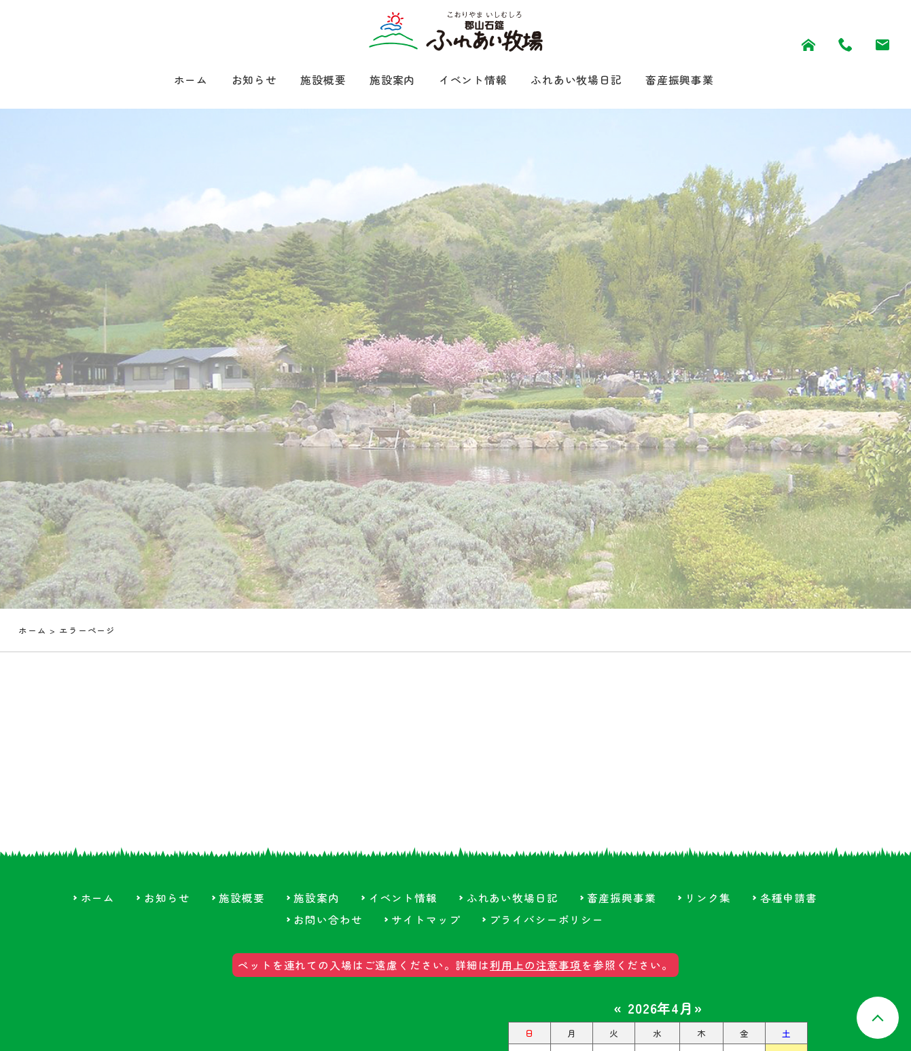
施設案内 (386, 81)
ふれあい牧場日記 (587, 81)
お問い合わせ (327, 927)
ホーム (167, 81)
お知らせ (236, 81)
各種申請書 (790, 905)
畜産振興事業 (700, 81)
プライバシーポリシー (547, 927)
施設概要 (311, 81)
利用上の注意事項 (536, 973)
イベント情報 (473, 81)
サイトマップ (425, 927)
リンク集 (709, 905)
